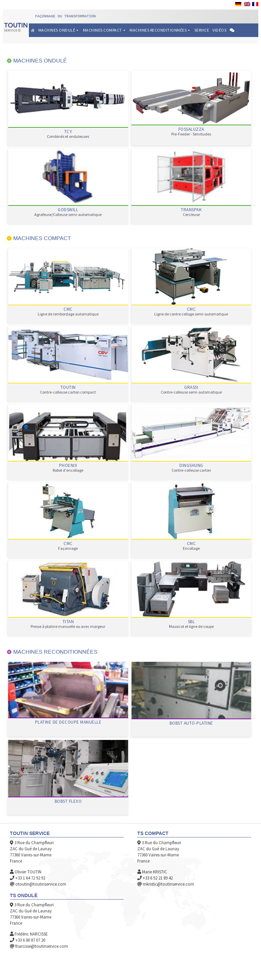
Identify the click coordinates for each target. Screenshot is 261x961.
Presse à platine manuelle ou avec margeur (68, 626)
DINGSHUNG (191, 465)
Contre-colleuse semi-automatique (191, 392)
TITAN (68, 621)
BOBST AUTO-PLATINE (191, 723)
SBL (191, 621)
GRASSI (191, 387)
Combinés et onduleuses (68, 136)
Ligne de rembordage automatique (68, 314)
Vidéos (219, 30)
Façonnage (68, 548)
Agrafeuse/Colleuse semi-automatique (68, 214)
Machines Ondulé (59, 30)
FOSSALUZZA (191, 129)
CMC (68, 309)
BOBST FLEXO (68, 801)
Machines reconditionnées (160, 30)
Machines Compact (104, 30)
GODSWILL (68, 209)
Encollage (191, 548)
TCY (68, 131)
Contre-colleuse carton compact (68, 392)
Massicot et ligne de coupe (191, 626)
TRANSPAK (191, 209)
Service (201, 30)
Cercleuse (191, 214)
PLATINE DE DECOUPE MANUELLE (68, 722)
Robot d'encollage (68, 470)
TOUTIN (68, 387)
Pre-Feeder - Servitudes (191, 134)
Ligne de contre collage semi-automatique (191, 314)
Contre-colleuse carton (191, 470)
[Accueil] (33, 30)
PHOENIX (68, 465)
